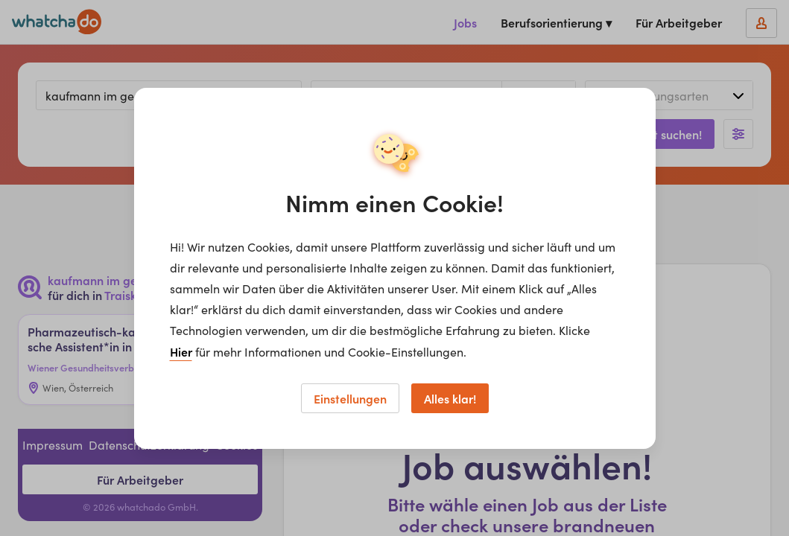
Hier (181, 351)
